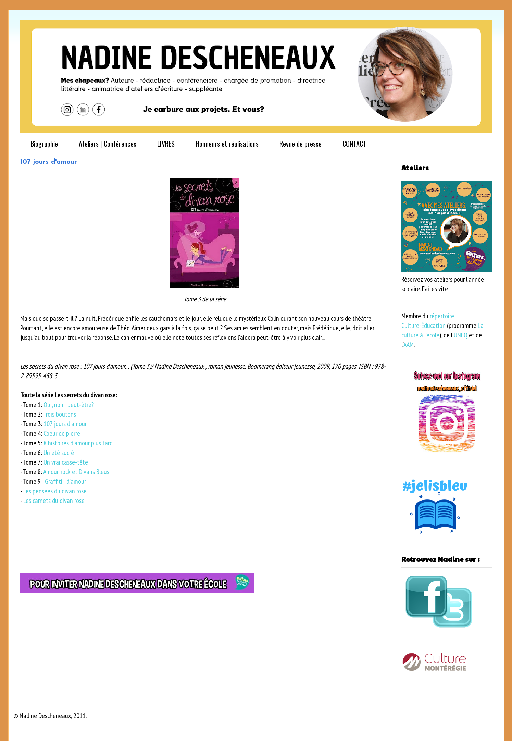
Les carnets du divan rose (54, 500)
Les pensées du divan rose (55, 490)
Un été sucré (58, 452)
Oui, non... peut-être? (68, 404)
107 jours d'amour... (66, 423)
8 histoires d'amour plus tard (78, 443)
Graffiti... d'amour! (67, 481)
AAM (408, 344)
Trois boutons (59, 414)
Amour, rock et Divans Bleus (76, 471)
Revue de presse (300, 143)
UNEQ (460, 335)
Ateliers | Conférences (107, 143)
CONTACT (354, 143)
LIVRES (166, 143)
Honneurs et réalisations (227, 143)
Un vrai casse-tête (65, 462)
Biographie (44, 143)
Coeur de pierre (61, 433)
